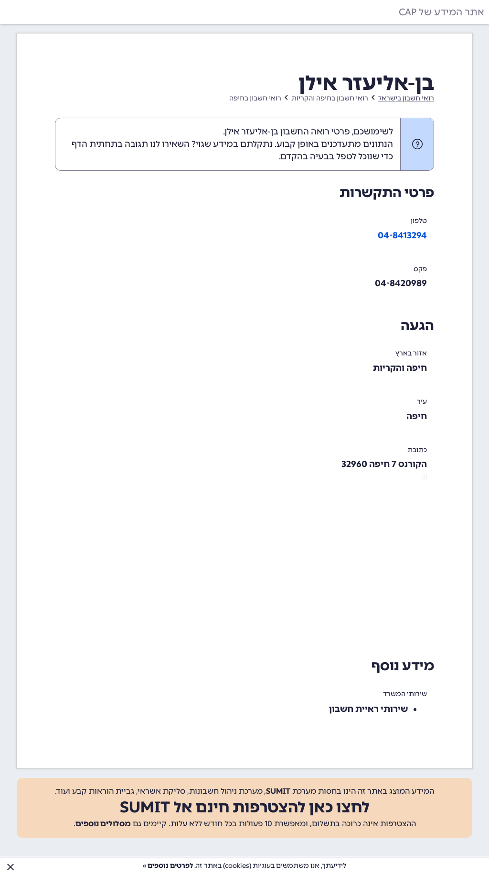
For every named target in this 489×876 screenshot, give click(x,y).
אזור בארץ (411, 353)
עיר (422, 402)
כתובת (417, 450)
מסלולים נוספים (103, 823)
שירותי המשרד (405, 694)
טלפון (419, 221)
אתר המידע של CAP (441, 12)
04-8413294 (402, 235)
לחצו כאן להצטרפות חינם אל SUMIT (245, 807)
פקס (420, 269)
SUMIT (278, 791)
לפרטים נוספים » (168, 866)
